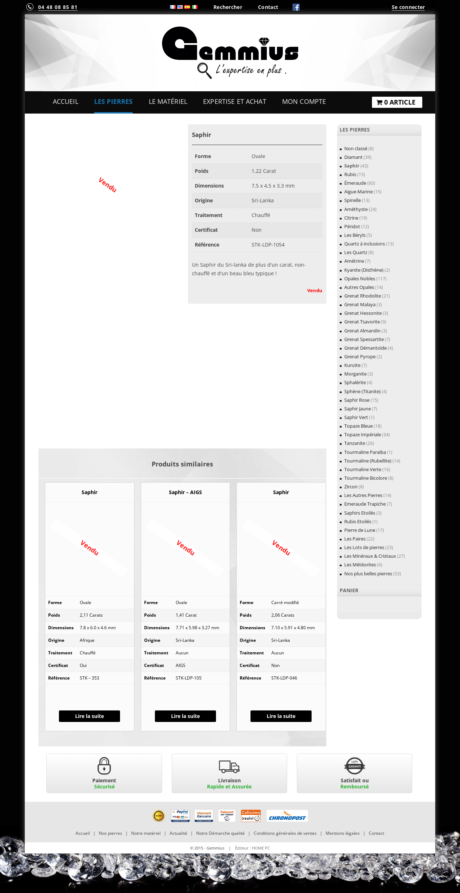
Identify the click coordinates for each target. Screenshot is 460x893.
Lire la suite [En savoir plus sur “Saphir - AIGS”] (185, 716)
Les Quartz (355, 252)
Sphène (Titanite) (362, 391)
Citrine (351, 218)
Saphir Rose (356, 400)
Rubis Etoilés (357, 521)
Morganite (355, 373)
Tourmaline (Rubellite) (367, 460)
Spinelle (352, 200)
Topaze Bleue (358, 426)
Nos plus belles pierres (368, 573)
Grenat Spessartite (364, 339)
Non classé (355, 148)
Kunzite (352, 365)
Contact (268, 7)
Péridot (352, 226)
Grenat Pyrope (360, 356)
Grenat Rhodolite (362, 296)
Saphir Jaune (357, 408)
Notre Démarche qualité (220, 833)
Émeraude (355, 183)
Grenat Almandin (362, 330)
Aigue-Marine (358, 191)
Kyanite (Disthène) (363, 270)
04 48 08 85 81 (58, 7)
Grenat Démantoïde (365, 348)
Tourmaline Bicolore (365, 478)
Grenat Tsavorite (362, 321)
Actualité (178, 833)
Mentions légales (343, 833)
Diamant (353, 157)
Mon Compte (304, 101)
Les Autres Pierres (363, 495)
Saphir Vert (356, 417)
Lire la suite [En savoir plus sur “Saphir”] (89, 716)
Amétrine (354, 261)
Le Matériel (168, 101)
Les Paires (354, 538)
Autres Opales (359, 287)
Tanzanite (354, 443)
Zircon (351, 486)
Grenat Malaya (360, 304)
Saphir (351, 165)
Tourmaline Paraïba (365, 452)
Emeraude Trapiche (365, 504)
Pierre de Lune (359, 530)
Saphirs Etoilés (359, 513)
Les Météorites (360, 564)
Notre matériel (146, 833)
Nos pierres (110, 833)
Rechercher (227, 7)
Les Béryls (354, 235)
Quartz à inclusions (364, 243)
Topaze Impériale (362, 434)
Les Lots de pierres (364, 547)
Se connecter (408, 7)
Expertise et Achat (234, 101)
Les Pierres (113, 101)
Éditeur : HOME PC (252, 848)
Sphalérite (355, 382)
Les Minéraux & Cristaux (370, 556)
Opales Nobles (359, 278)
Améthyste (356, 209)
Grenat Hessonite (363, 313)
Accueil (65, 101)
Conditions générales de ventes (285, 833)
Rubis (350, 174)
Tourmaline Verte (362, 469)
